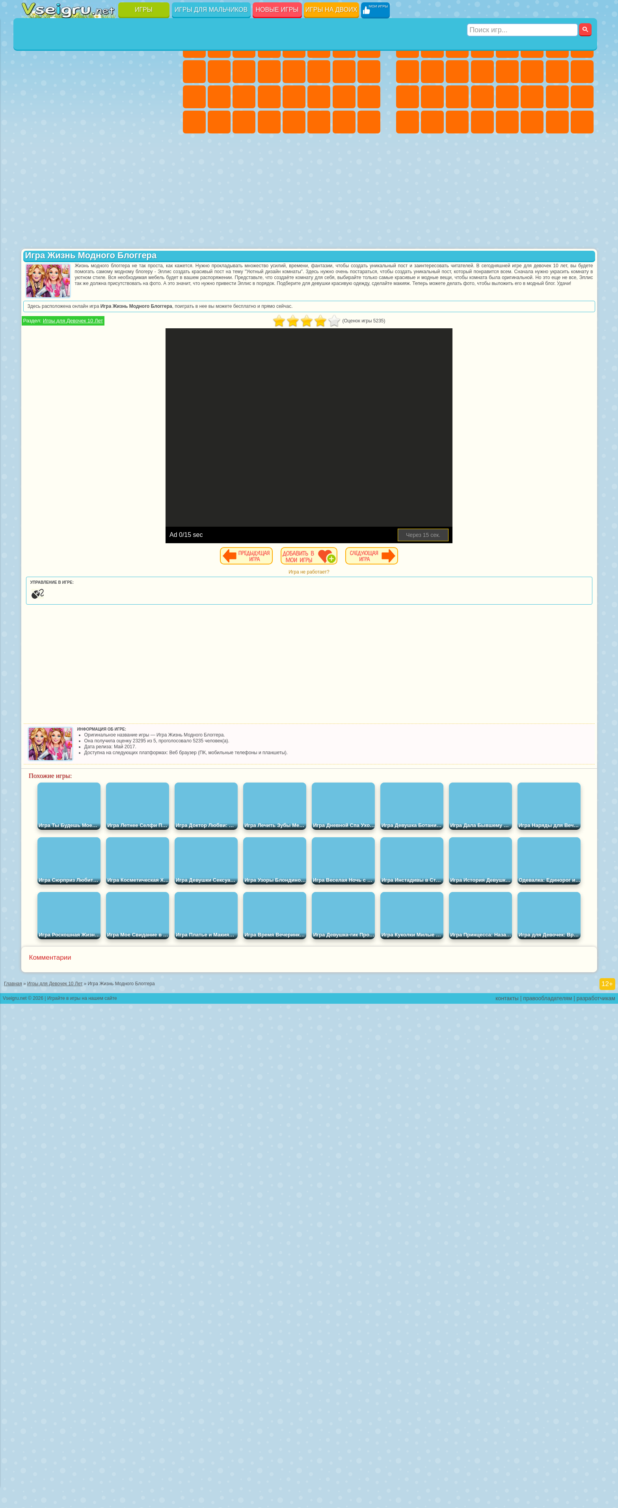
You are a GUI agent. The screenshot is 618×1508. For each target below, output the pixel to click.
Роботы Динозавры (432, 96)
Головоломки (33, 147)
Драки (507, 71)
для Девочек (58, 46)
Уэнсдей (33, 414)
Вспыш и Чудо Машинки (33, 288)
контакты (507, 1502)
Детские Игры (108, 46)
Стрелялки (482, 122)
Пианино (244, 122)
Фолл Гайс (58, 338)
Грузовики (482, 71)
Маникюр (244, 96)
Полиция (407, 96)
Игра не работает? (386, 572)
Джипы (532, 122)
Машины (582, 46)
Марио (133, 288)
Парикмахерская (294, 71)
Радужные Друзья (58, 388)
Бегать (457, 122)
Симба (133, 388)
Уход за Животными (318, 122)
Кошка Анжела (194, 71)
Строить (108, 172)
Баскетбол (158, 147)
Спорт (108, 71)
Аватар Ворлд (108, 388)
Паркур (557, 122)
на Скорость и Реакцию (108, 122)
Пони (194, 46)
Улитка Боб (33, 237)
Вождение (33, 172)
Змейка (158, 122)
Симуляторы (83, 46)
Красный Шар (58, 237)
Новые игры (277, 9)
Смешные (133, 71)
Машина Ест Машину (507, 96)
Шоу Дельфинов (108, 263)
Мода (344, 96)
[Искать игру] (523, 10)
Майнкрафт (557, 46)
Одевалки (269, 71)
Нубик (158, 363)
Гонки (532, 71)
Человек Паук (158, 288)
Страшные (33, 96)
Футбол (432, 46)
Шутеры (432, 122)
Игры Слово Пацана (158, 388)
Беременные (368, 71)
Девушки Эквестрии (219, 46)
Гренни (83, 363)
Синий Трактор (33, 338)
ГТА (532, 96)
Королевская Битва (532, 46)
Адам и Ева (58, 313)
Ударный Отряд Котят (108, 288)
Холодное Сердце (219, 71)
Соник (58, 288)
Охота (582, 122)
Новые (33, 46)
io (158, 71)
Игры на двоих (331, 9)
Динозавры (33, 122)
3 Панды (133, 263)
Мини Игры (83, 122)
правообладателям (547, 1502)
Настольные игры (97, 1005)
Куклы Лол (368, 122)
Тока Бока (83, 388)
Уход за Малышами (368, 96)
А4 (33, 363)
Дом (344, 122)
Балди (58, 363)
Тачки (158, 263)
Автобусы (407, 122)
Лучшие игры (97, 26)
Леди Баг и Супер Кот (108, 237)
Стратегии (457, 46)
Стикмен (457, 71)
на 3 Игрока (58, 147)
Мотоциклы (432, 71)
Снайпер (557, 71)
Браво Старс (133, 338)
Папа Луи (344, 71)
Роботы (582, 71)
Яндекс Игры (33, 71)
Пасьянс (108, 96)
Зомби (507, 46)
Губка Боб (58, 212)
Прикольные (58, 122)
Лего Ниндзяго (133, 212)
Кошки (244, 71)
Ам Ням (83, 263)
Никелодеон (83, 147)
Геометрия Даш (83, 71)
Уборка (219, 122)
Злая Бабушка (133, 237)
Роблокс (133, 363)
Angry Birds (58, 263)
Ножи (158, 96)
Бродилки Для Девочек (344, 46)
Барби (269, 46)
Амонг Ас (108, 338)
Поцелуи (318, 71)
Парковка (407, 46)
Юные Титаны (158, 313)
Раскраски (368, 46)
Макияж (294, 96)
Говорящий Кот (108, 212)
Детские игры (97, 1100)
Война (83, 172)
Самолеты (507, 122)
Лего (158, 237)
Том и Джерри (133, 313)
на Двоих (133, 46)
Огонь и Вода (244, 46)
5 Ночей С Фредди (158, 212)
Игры (144, 9)
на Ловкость (158, 46)
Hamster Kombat (133, 414)
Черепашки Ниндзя (407, 71)
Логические (58, 96)
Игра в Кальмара (158, 338)
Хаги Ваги (108, 363)
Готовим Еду (294, 122)
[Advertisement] (97, 482)
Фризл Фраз (33, 313)
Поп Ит (58, 71)
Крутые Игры (108, 147)
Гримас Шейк (108, 414)
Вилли (33, 212)
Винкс (269, 122)
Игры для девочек (283, 26)
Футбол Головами (58, 172)
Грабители (482, 96)
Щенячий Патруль (83, 212)
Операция (269, 96)
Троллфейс (83, 237)
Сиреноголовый (83, 338)
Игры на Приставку (133, 172)
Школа (133, 147)
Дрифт (582, 96)
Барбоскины (83, 288)
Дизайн (194, 122)
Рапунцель (194, 96)
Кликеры (83, 96)
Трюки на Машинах (133, 122)
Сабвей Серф (33, 263)
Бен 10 (557, 96)
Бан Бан (58, 414)
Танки (482, 46)
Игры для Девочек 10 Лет (227, 321)
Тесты (294, 46)
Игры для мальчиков (211, 9)
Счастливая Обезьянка (108, 313)
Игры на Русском (133, 96)
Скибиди (83, 414)
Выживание (457, 96)
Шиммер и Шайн (83, 313)
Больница (219, 96)
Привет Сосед (33, 388)
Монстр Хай (318, 46)
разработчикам (596, 1502)
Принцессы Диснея (318, 96)
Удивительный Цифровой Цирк (158, 414)
